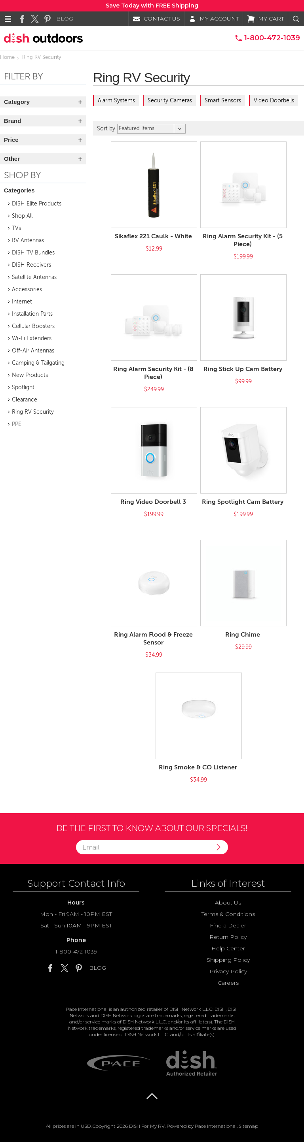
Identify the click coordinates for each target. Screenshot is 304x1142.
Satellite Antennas (34, 277)
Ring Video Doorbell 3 (153, 501)
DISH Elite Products (36, 204)
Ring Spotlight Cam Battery (242, 501)
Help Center (228, 948)
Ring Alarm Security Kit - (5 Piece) (243, 240)
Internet (22, 302)
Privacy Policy (228, 971)
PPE (16, 424)
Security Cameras (170, 101)
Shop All (22, 216)
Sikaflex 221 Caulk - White (153, 236)
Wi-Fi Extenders (31, 338)
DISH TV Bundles (33, 253)
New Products (30, 375)
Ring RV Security (33, 412)
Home (7, 57)
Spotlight (23, 387)
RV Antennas (28, 240)
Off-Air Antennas (33, 351)
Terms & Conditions (228, 914)
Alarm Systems (116, 101)
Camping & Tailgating (38, 363)
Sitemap (248, 1126)
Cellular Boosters (33, 326)
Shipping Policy (228, 959)
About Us (228, 902)
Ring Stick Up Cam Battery (242, 369)
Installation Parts (32, 314)
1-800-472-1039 (76, 951)
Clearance (24, 400)
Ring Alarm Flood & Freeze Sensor (153, 638)
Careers (228, 982)
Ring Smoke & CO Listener (198, 767)
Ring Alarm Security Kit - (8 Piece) (153, 373)
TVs (16, 228)
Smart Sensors (223, 101)
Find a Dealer (228, 925)
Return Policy (228, 936)
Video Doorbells (274, 101)
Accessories (27, 289)
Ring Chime (242, 634)
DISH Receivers (31, 265)
